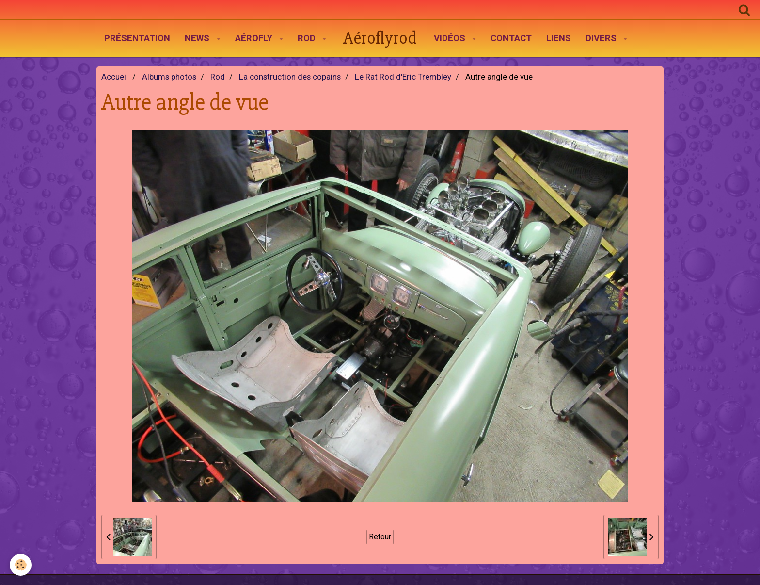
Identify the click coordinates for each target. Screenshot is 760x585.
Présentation (137, 38)
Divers (602, 38)
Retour (380, 536)
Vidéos (451, 38)
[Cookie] (21, 565)
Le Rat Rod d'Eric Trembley (403, 76)
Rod (308, 38)
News (198, 38)
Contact (511, 38)
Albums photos (169, 76)
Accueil (114, 76)
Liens (558, 38)
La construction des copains (290, 76)
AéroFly (255, 38)
